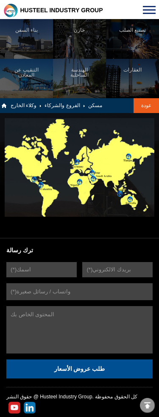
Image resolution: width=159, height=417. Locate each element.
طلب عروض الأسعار (79, 368)
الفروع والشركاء (62, 105)
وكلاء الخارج (23, 105)
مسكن (95, 105)
